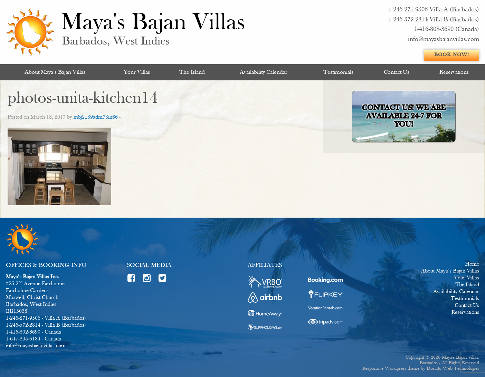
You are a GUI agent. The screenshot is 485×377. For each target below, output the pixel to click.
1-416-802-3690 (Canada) (446, 29)
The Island (192, 72)
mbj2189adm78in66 (96, 117)
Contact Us (396, 72)
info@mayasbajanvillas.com (443, 39)
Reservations (454, 72)
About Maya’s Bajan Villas (55, 72)
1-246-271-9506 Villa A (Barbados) (433, 10)
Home (472, 264)
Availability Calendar (263, 72)
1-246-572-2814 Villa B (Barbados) (433, 20)
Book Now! (451, 55)
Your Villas (137, 72)
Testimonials (338, 72)
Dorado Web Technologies (453, 368)
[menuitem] (55, 72)
